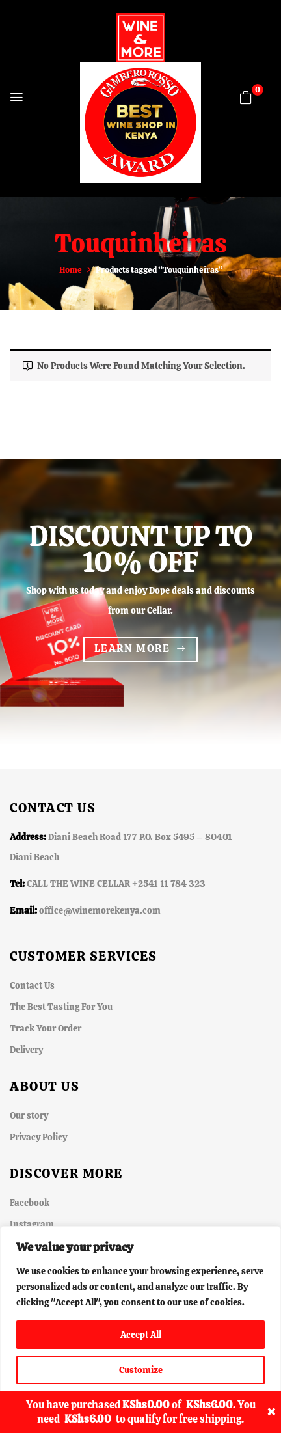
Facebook (29, 1202)
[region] (140, 1329)
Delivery (26, 1050)
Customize (141, 1370)
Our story (29, 1115)
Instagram (32, 1224)
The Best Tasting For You (61, 1007)
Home (70, 269)
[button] (245, 97)
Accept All (140, 1335)
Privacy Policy (38, 1137)
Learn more (132, 648)
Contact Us (32, 985)
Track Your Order (45, 1028)
